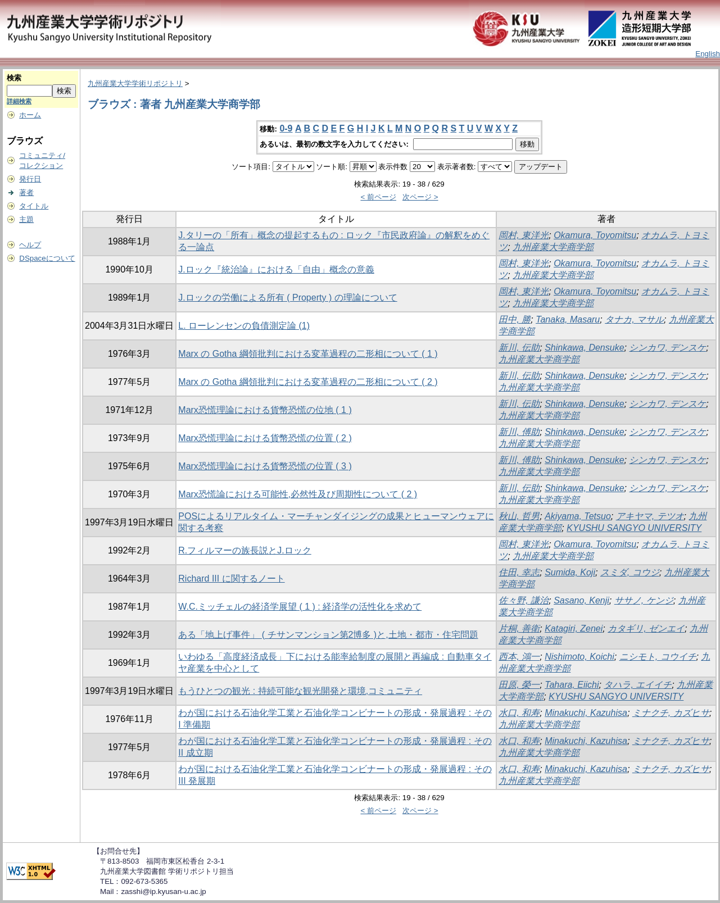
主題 (26, 219)
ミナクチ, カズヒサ (670, 713)
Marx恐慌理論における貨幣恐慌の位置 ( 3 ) (264, 466)
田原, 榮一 (519, 684)
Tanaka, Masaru (568, 319)
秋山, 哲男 (519, 516)
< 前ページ (378, 197)
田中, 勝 (515, 319)
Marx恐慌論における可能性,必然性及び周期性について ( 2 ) (297, 494)
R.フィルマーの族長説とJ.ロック (244, 550)
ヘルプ (30, 245)
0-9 (285, 128)
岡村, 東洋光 (524, 235)
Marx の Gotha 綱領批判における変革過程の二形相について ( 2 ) (307, 382)
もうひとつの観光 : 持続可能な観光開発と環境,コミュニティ (300, 691)
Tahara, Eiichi (572, 684)
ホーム (30, 115)
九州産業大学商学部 (553, 247)
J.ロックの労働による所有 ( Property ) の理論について (287, 297)
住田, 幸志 (519, 572)
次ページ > (420, 197)
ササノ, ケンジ (643, 600)
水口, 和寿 (519, 713)
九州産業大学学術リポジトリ (135, 83)
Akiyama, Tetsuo (578, 516)
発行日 (30, 179)
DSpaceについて (47, 258)
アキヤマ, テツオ (650, 516)
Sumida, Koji (570, 572)
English (707, 53)
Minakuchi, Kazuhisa (586, 713)
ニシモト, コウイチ (657, 656)
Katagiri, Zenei (574, 628)
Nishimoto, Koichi (579, 656)
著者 (26, 192)
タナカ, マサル (634, 319)
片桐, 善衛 (519, 628)
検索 (14, 78)
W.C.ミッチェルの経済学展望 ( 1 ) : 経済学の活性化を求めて (300, 606)
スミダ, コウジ (629, 572)
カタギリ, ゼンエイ (646, 628)
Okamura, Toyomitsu (595, 235)
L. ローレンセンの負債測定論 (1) (244, 325)
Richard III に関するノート (231, 578)
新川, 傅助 (519, 432)
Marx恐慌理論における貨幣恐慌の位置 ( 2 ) (264, 438)
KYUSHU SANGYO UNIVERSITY (634, 528)
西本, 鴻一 (519, 656)
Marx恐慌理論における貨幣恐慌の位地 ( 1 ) (264, 410)
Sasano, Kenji (581, 600)
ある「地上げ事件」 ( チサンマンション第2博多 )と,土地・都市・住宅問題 (328, 634)
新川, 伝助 (519, 347)
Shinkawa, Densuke (584, 347)
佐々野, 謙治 (524, 600)
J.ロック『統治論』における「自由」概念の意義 (276, 269)
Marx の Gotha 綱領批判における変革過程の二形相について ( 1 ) (307, 354)
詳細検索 (19, 101)
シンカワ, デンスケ (667, 347)
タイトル (33, 206)
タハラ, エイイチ (638, 684)
